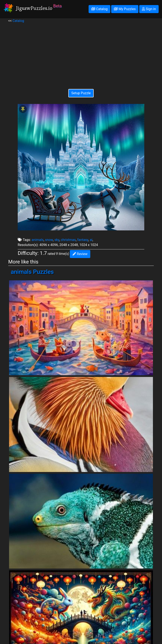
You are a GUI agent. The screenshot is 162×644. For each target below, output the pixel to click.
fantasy (82, 240)
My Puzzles (125, 9)
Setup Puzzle (81, 93)
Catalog (99, 9)
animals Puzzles (32, 271)
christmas (68, 240)
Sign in (149, 9)
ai (91, 240)
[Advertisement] (81, 52)
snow (49, 240)
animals (37, 240)
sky (56, 240)
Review (80, 254)
